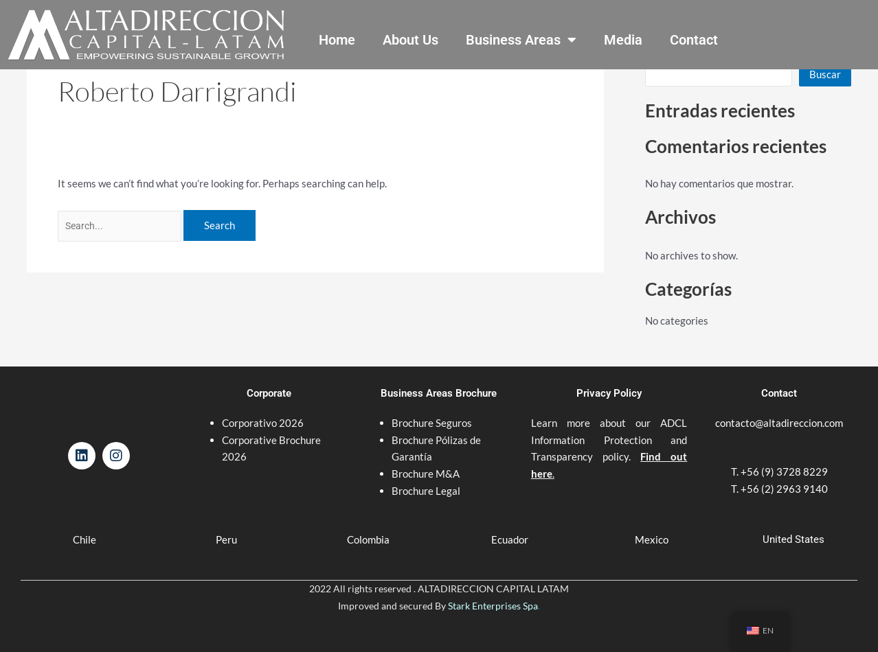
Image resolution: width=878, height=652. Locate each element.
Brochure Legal (426, 478)
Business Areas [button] (521, 40)
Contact (694, 40)
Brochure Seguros (432, 410)
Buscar (825, 74)
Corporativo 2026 (263, 410)
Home (337, 40)
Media (623, 40)
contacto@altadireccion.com (779, 410)
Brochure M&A (426, 461)
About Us (410, 40)
